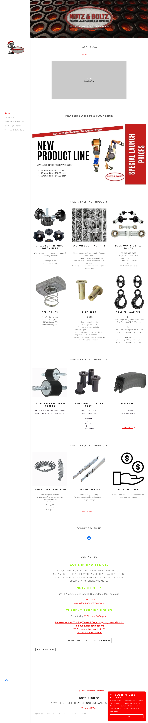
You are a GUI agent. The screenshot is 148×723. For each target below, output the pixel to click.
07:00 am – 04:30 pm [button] (95, 616)
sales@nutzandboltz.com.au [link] (89, 602)
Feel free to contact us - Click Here (89, 640)
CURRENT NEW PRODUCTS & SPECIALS (89, 26)
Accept (127, 716)
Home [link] (7, 113)
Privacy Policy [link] (79, 691)
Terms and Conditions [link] (95, 691)
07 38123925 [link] (89, 599)
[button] (17, 117)
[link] (15, 47)
